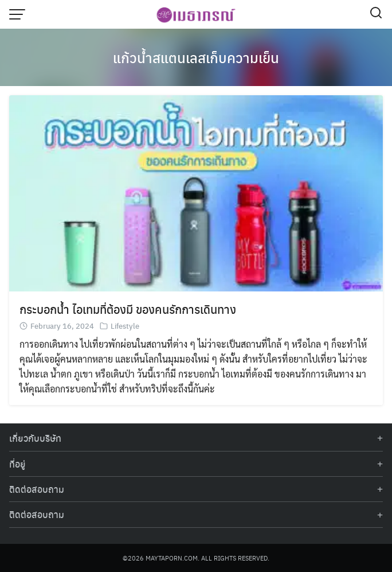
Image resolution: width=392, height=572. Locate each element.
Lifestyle (125, 325)
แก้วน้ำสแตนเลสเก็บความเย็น (196, 57)
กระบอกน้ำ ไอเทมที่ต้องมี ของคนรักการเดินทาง (127, 309)
